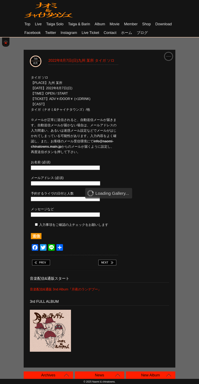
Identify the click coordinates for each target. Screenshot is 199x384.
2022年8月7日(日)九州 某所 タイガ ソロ (81, 60)
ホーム (126, 33)
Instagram (69, 33)
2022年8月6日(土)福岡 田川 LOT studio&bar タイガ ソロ (41, 263)
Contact (110, 33)
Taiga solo (55, 24)
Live (38, 24)
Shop (146, 24)
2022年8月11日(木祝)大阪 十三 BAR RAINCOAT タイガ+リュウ (107, 263)
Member (131, 24)
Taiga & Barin (79, 24)
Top (27, 24)
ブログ (142, 33)
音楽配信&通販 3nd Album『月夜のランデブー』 (65, 289)
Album (100, 24)
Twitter (50, 33)
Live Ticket (90, 33)
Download (163, 24)
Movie (115, 24)
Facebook (32, 33)
